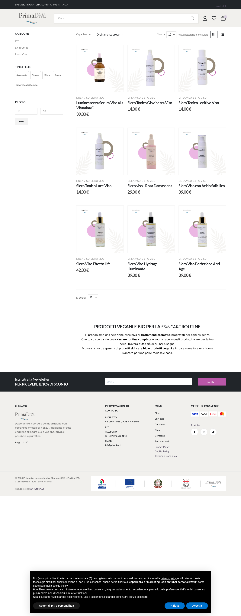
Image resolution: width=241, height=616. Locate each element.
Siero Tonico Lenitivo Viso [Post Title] (198, 102)
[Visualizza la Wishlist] (214, 18)
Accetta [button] (197, 605)
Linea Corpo (21, 47)
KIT (17, 41)
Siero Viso (97, 98)
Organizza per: (84, 34)
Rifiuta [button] (175, 605)
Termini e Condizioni (166, 456)
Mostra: (161, 34)
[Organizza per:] (110, 34)
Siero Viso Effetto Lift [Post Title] (93, 264)
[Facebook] (194, 432)
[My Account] (205, 18)
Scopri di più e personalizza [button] (56, 605)
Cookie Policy (162, 451)
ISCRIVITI (212, 381)
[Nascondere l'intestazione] (32, 18)
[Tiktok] (213, 432)
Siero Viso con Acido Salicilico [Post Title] (201, 185)
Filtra (21, 121)
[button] (213, 34)
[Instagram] (203, 432)
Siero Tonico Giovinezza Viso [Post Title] (149, 102)
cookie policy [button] (60, 585)
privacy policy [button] (169, 578)
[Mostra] (171, 34)
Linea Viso (83, 98)
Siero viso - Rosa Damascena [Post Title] (149, 185)
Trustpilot (220, 6)
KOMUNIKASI (36, 488)
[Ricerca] (192, 18)
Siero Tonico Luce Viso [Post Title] (93, 185)
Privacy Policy (162, 447)
